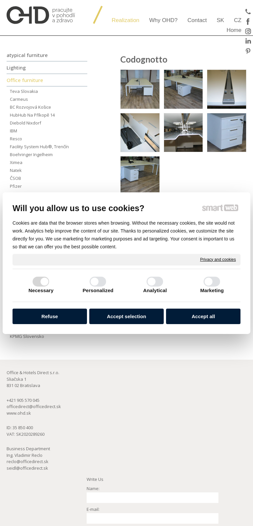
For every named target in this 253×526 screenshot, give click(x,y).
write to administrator (128, 523)
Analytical (155, 290)
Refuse (50, 316)
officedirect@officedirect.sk (34, 406)
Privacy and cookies (218, 259)
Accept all (203, 316)
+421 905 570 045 (23, 400)
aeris (200, 384)
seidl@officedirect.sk (27, 468)
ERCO (200, 390)
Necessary (41, 290)
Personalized (98, 290)
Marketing (212, 290)
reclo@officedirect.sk (27, 461)
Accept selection (126, 316)
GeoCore (204, 403)
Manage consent (211, 523)
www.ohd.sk (19, 413)
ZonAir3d (204, 397)
